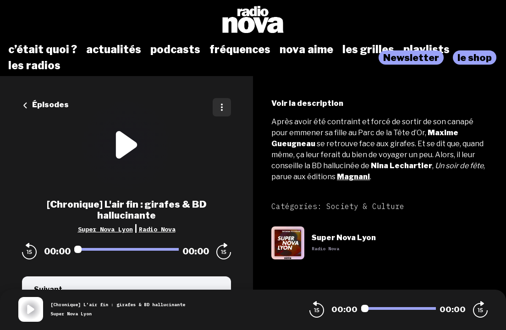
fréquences (239, 49)
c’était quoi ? (42, 49)
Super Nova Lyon (105, 229)
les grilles (368, 49)
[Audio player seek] (126, 249)
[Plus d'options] (222, 107)
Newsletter (411, 57)
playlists (426, 49)
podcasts (175, 49)
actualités (113, 49)
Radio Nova (157, 229)
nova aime (306, 49)
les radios (34, 65)
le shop (474, 57)
